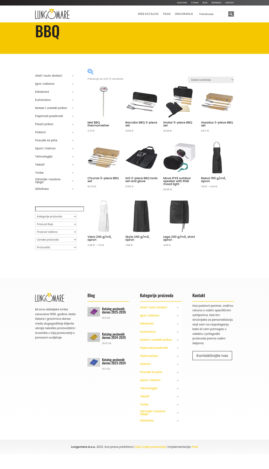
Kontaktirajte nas (212, 370)
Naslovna (182, 2)
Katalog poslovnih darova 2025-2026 (114, 325)
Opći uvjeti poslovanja (150, 462)
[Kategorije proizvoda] (56, 231)
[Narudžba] (211, 95)
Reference (216, 2)
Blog (205, 2)
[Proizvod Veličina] (56, 246)
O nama (194, 2)
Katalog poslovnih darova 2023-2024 (114, 376)
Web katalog (148, 14)
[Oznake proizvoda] (56, 254)
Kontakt (230, 2)
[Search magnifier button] (231, 14)
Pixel (195, 462)
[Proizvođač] (56, 262)
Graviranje (184, 14)
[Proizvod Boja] (56, 239)
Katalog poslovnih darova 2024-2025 (114, 351)
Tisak (167, 14)
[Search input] (213, 14)
